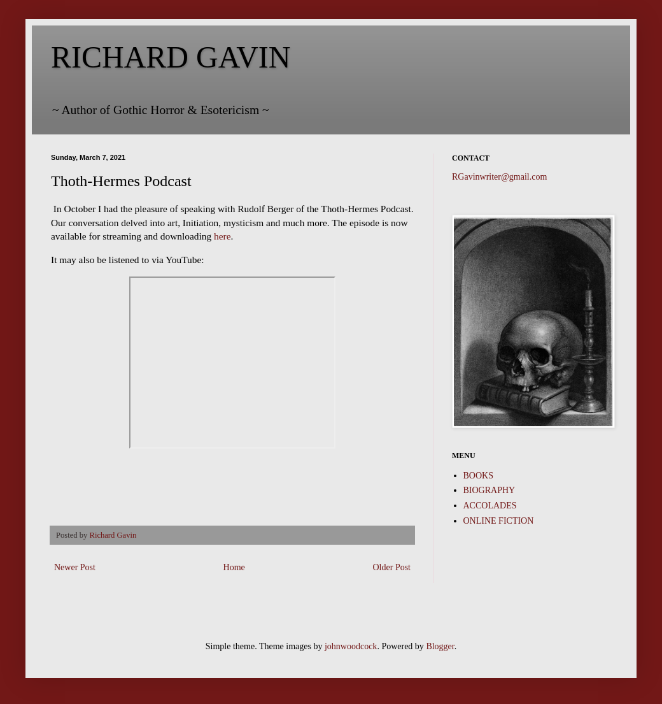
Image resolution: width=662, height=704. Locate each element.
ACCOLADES (490, 505)
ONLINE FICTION (498, 521)
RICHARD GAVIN (170, 57)
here (222, 236)
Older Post (392, 567)
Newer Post (74, 567)
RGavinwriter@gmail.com (499, 177)
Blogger (440, 646)
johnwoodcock (351, 646)
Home (234, 567)
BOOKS (478, 475)
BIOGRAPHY (489, 490)
